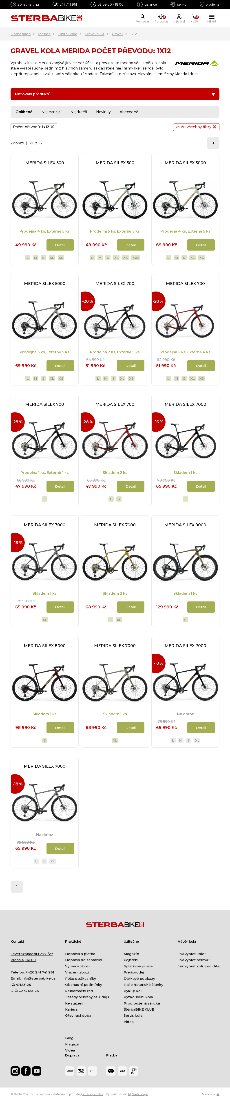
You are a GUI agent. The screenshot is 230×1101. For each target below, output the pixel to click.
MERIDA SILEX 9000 (185, 524)
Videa (129, 1022)
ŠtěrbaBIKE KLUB (139, 1009)
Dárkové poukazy (139, 978)
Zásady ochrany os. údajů (87, 997)
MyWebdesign (138, 1094)
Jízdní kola (67, 34)
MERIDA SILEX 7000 (185, 404)
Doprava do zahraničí (83, 960)
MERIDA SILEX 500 (44, 162)
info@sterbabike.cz (38, 978)
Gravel (117, 34)
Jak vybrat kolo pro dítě (198, 966)
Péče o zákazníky (80, 978)
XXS (135, 258)
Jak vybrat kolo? (192, 954)
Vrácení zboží (77, 972)
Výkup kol (133, 991)
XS (61, 258)
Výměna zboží (77, 966)
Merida (44, 34)
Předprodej (134, 972)
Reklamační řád (79, 991)
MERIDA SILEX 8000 (45, 645)
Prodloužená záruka (142, 1003)
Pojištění (131, 960)
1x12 (48, 126)
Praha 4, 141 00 (23, 960)
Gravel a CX (94, 34)
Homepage (21, 34)
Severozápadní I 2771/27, (32, 954)
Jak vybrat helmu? (194, 960)
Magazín (131, 954)
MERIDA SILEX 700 (114, 283)
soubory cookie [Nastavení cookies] (92, 1094)
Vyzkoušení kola (138, 997)
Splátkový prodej (138, 966)
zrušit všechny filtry (196, 126)
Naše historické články (143, 984)
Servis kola (133, 1015)
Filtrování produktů (115, 94)
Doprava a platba (80, 954)
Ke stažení (74, 1003)
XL (52, 258)
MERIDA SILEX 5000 (185, 162)
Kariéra (71, 1009)
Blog (69, 1038)
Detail (60, 245)
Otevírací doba (78, 1015)
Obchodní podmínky (83, 984)
